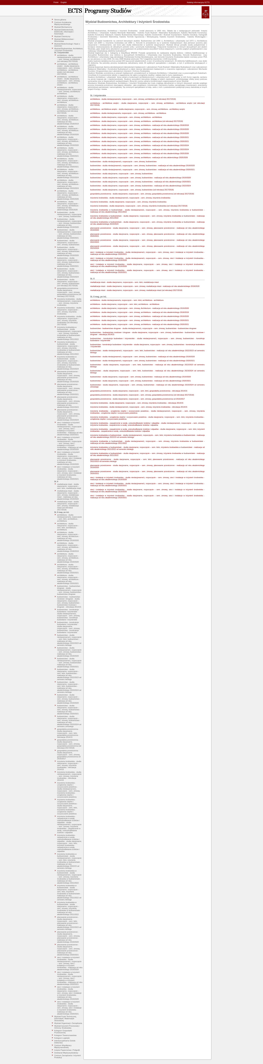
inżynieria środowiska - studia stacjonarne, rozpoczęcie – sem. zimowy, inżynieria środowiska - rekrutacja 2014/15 (69, 765)
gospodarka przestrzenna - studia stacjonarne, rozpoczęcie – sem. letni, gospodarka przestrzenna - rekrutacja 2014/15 (68, 733)
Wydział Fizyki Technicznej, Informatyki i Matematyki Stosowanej (65, 1018)
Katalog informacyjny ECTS (198, 2)
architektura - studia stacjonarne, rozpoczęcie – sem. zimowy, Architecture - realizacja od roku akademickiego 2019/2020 (68, 536)
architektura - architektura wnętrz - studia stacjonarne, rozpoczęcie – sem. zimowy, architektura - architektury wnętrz (68, 81)
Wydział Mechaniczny (63, 27)
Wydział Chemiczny (62, 36)
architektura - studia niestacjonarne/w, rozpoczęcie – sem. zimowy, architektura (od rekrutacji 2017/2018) (69, 58)
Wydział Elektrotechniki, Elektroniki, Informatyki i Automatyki (64, 32)
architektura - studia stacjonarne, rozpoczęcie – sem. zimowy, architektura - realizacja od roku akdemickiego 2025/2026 (68, 206)
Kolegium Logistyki (62, 1038)
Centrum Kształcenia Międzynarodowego (62, 23)
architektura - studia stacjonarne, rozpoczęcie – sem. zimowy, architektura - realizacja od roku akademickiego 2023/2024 (68, 173)
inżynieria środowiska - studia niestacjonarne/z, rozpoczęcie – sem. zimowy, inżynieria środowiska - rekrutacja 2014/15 (69, 776)
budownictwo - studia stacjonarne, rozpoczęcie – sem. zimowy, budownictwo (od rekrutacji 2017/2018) (68, 283)
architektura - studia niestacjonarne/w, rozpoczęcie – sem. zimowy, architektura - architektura (69, 90)
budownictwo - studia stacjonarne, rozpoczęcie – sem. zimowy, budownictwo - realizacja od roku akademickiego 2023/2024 (69, 273)
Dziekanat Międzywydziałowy (66, 1053)
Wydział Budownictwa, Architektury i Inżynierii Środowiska (68, 50)
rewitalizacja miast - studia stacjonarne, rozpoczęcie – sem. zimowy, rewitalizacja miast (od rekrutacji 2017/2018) (68, 506)
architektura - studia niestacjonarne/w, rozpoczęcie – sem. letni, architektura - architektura (69, 518)
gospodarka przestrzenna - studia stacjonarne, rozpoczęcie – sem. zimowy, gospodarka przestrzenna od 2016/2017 (69, 755)
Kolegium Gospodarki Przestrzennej (63, 1032)
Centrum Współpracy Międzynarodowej (63, 1046)
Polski (56, 2)
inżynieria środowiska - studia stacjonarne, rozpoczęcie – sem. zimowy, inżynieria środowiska (69, 311)
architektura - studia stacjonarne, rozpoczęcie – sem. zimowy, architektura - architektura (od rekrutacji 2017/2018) (68, 109)
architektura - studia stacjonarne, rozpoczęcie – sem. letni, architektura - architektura (68, 527)
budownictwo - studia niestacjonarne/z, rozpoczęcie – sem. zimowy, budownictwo (69, 214)
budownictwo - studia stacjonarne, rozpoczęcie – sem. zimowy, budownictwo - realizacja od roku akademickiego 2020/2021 (69, 262)
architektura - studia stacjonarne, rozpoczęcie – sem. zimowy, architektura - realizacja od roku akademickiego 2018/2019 (68, 120)
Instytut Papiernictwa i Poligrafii (67, 1050)
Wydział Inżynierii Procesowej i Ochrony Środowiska (67, 1027)
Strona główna (60, 20)
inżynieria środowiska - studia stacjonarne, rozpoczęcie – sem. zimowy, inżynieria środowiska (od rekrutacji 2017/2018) (69, 320)
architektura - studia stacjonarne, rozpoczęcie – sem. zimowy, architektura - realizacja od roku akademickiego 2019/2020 (68, 130)
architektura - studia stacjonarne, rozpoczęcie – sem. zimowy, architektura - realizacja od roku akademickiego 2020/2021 (68, 152)
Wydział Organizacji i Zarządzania (68, 1023)
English (64, 2)
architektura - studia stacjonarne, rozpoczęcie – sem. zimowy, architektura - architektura (68, 99)
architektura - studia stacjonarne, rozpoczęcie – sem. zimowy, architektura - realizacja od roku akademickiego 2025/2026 (68, 195)
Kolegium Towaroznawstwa (65, 1035)
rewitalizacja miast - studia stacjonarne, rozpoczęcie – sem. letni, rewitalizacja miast (69, 486)
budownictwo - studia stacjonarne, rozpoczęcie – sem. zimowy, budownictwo (68, 243)
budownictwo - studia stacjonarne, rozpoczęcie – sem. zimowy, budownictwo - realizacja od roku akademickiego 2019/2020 (69, 251)
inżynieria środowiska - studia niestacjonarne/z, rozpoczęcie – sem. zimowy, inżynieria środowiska (69, 302)
